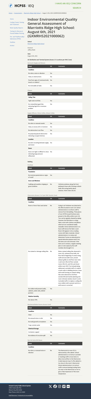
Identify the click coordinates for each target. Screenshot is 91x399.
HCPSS (20, 5)
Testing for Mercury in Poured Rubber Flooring (17, 32)
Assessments (18, 13)
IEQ (31, 5)
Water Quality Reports (16, 28)
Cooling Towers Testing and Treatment (17, 23)
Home (10, 13)
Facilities (12, 42)
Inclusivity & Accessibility (25, 395)
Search (77, 7)
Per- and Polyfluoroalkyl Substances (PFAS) (17, 38)
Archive (12, 45)
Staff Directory (13, 395)
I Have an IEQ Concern (68, 3)
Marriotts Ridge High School (32, 13)
